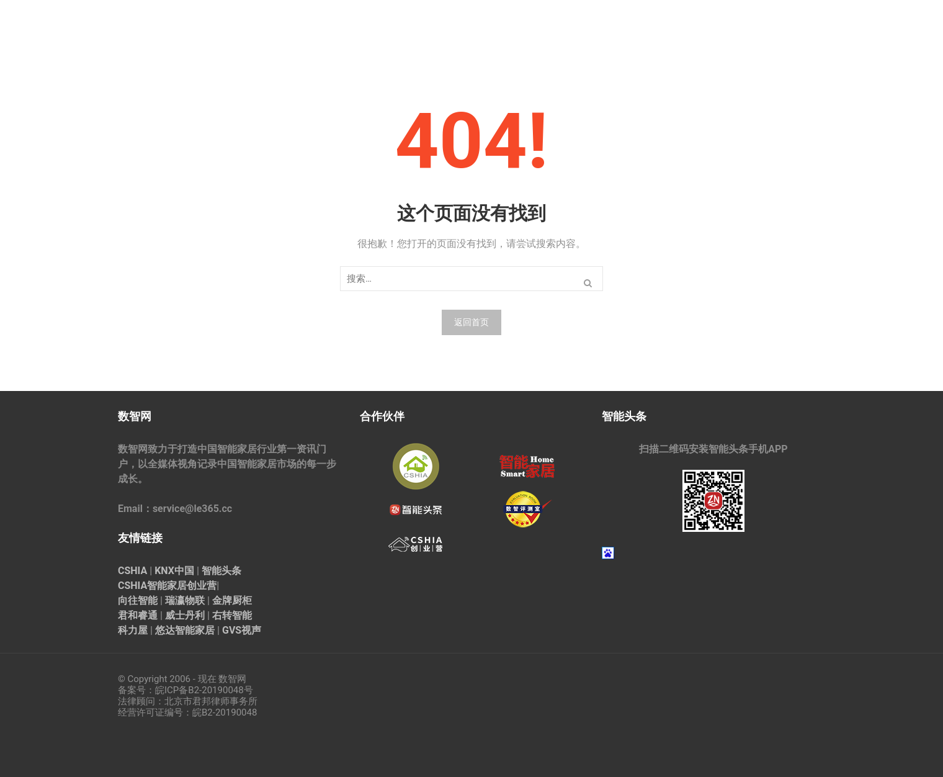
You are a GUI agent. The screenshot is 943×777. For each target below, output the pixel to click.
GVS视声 (241, 630)
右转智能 (232, 615)
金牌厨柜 (232, 600)
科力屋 (133, 630)
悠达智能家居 (185, 630)
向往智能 (138, 600)
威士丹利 (185, 615)
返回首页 (471, 322)
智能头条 (221, 571)
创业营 (202, 585)
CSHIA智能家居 (152, 585)
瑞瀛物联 (185, 600)
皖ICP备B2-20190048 (199, 690)
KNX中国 (174, 571)
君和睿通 (138, 615)
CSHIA (132, 571)
